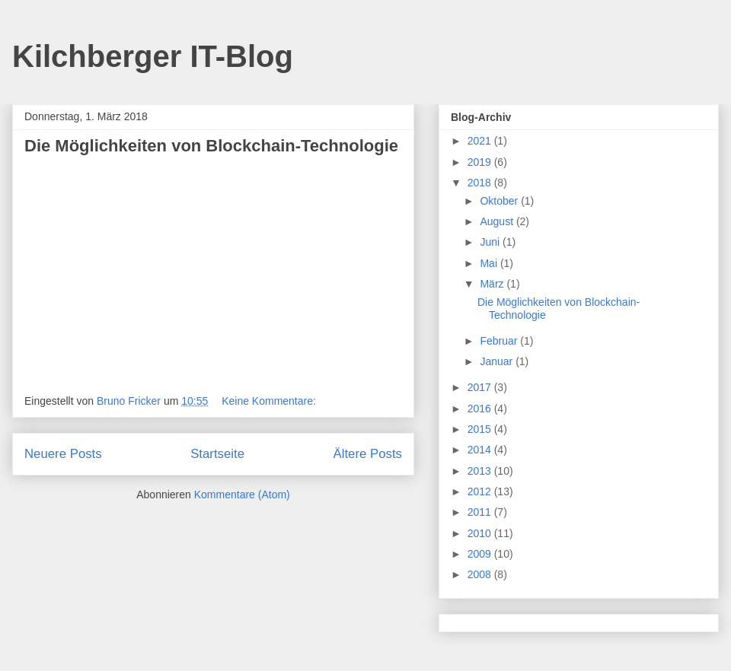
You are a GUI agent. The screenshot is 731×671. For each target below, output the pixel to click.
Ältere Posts (368, 454)
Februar (500, 341)
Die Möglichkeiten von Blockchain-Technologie (211, 145)
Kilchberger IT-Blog (152, 56)
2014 (481, 450)
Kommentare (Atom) (242, 494)
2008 (481, 574)
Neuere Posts (63, 454)
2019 (481, 162)
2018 (481, 182)
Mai (490, 263)
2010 (481, 533)
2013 (481, 471)
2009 (481, 554)
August (498, 221)
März (493, 284)
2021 (481, 141)
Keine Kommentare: (270, 401)
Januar (498, 361)
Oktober (500, 201)
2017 (481, 387)
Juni (491, 242)
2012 (481, 491)
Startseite (217, 454)
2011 (481, 512)
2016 (481, 408)
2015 (481, 429)
